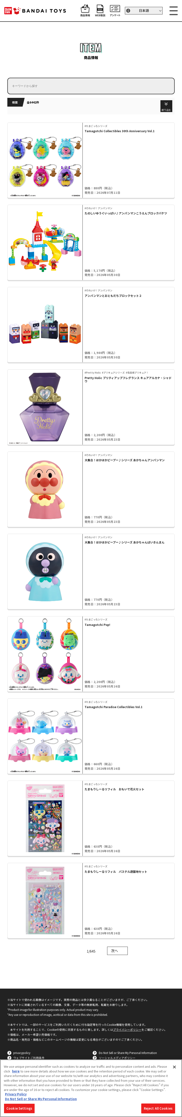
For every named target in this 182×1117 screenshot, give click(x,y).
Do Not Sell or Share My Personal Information (128, 1053)
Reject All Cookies (158, 1108)
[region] (91, 1088)
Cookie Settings (19, 1108)
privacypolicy (21, 1053)
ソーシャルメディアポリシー (117, 1058)
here (16, 1071)
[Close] (174, 1067)
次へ (114, 950)
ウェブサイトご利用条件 (29, 1058)
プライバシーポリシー (127, 1029)
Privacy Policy (16, 1094)
